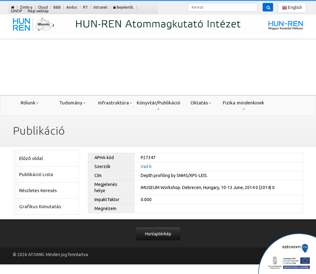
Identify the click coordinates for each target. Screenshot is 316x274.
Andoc (71, 7)
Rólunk (30, 102)
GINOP (16, 11)
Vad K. (146, 166)
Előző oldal (31, 158)
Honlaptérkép (158, 233)
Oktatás (200, 102)
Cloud (43, 7)
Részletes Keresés (38, 190)
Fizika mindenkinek (243, 105)
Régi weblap (38, 11)
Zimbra (26, 7)
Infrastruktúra (115, 102)
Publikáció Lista (36, 174)
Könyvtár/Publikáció (158, 105)
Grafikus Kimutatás (40, 206)
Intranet (101, 7)
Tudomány (72, 102)
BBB (57, 7)
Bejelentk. (123, 7)
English (292, 7)
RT (85, 7)
